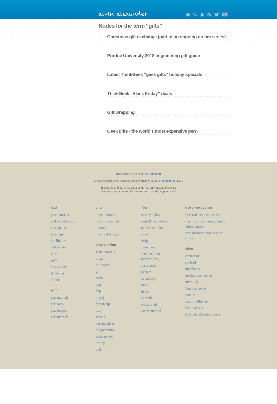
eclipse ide (58, 247)
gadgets (145, 272)
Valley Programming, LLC (166, 180)
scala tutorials (105, 252)
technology (148, 278)
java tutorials (60, 215)
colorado (146, 298)
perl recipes (59, 310)
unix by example (107, 221)
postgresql (103, 304)
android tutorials (62, 221)
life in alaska (194, 308)
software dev (104, 336)
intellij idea (58, 241)
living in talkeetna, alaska (203, 314)
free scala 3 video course (202, 215)
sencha (100, 317)
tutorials (101, 228)
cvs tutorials (148, 304)
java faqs (57, 234)
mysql (100, 297)
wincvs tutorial (150, 311)
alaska (144, 291)
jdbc (54, 254)
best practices (105, 323)
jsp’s (54, 260)
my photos (192, 269)
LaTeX (143, 285)
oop (98, 284)
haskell (100, 278)
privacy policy (150, 215)
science (190, 295)
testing (100, 343)
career (144, 234)
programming (105, 330)
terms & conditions (153, 221)
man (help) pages (107, 234)
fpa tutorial (148, 265)
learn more (154, 173)
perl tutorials (59, 297)
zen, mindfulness (197, 301)
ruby (99, 310)
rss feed (190, 262)
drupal (100, 258)
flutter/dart (103, 265)
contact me (192, 256)
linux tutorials (105, 215)
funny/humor (149, 247)
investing (191, 282)
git (97, 271)
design (145, 241)
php (98, 291)
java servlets (59, 267)
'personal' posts (195, 288)
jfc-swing (57, 273)
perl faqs (57, 304)
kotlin (55, 280)
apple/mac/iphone (152, 228)
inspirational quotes (199, 275)
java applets (59, 228)
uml (98, 349)
